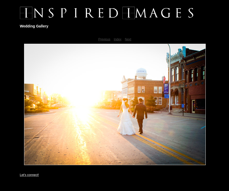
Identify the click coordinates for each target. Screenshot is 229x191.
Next (128, 39)
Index (117, 39)
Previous (104, 39)
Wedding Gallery (34, 26)
